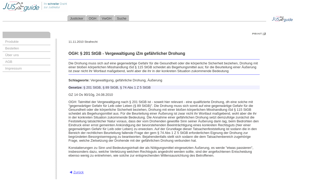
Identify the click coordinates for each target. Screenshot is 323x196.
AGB (8, 62)
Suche (121, 18)
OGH (92, 18)
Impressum (13, 68)
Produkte (12, 42)
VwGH (107, 18)
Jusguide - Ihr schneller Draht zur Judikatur (52, 6)
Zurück (78, 172)
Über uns (12, 55)
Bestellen (12, 48)
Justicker (76, 18)
